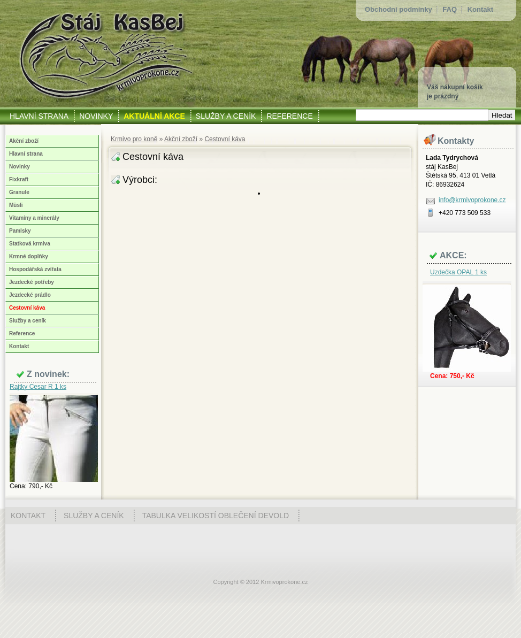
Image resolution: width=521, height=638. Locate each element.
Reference (22, 333)
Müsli (16, 205)
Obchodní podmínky (398, 9)
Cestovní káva (224, 139)
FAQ (449, 9)
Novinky (19, 167)
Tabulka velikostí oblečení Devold (215, 515)
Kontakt (480, 9)
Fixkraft (18, 179)
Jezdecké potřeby (31, 282)
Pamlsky (20, 231)
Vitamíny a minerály (34, 218)
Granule (19, 192)
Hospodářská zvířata (35, 269)
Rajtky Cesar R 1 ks (38, 386)
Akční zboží (180, 139)
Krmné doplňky (28, 256)
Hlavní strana (26, 154)
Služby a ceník (27, 321)
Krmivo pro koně (134, 139)
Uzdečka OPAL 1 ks (458, 272)
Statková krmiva (29, 244)
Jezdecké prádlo (30, 295)
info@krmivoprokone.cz (472, 200)
